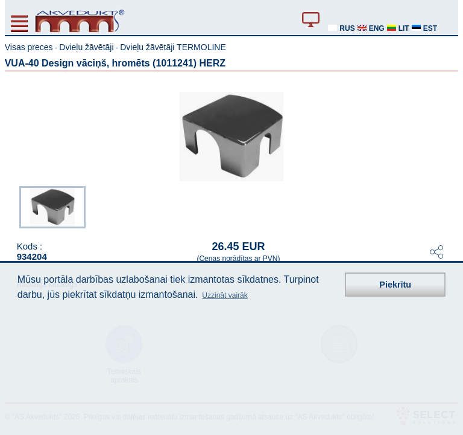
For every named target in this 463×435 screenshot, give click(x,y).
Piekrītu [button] (395, 284)
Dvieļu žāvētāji (86, 47)
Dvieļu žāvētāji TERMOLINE (173, 47)
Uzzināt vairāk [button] (224, 295)
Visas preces (29, 47)
